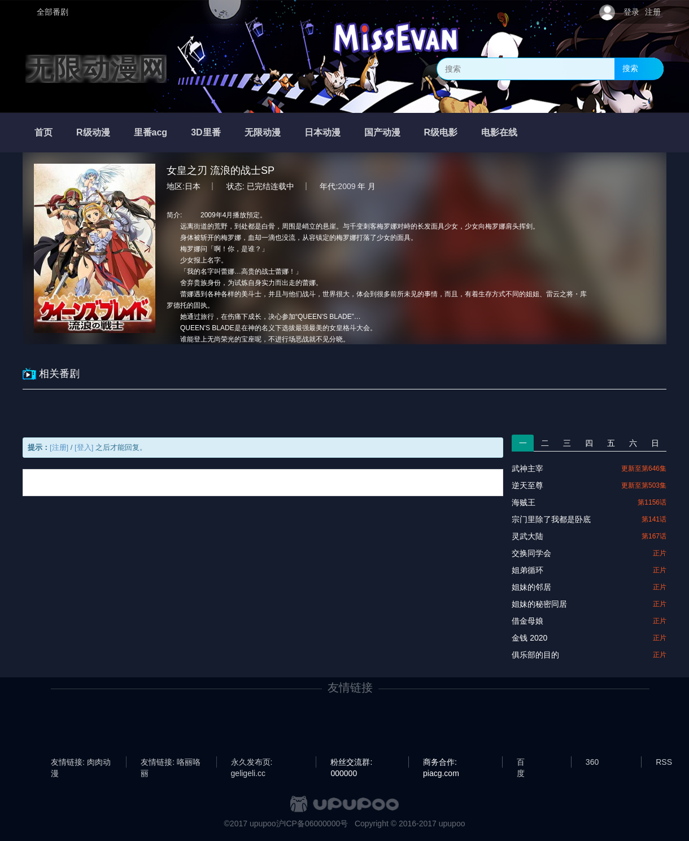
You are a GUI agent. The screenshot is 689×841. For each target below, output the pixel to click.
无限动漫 (263, 132)
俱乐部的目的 (535, 654)
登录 (631, 11)
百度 (521, 762)
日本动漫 (322, 132)
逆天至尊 (527, 485)
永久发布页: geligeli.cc (252, 762)
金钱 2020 (529, 637)
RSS (664, 761)
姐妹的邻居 (531, 587)
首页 (43, 132)
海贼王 (523, 502)
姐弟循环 (527, 570)
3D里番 (205, 132)
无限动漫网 (96, 69)
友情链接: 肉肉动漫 (81, 762)
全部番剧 (52, 11)
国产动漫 (382, 132)
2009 (346, 186)
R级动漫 (93, 132)
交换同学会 (531, 553)
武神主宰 (527, 468)
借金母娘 (527, 620)
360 (592, 761)
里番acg (151, 132)
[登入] (84, 447)
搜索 (630, 68)
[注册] (59, 447)
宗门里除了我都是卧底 (551, 519)
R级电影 (441, 132)
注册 (653, 11)
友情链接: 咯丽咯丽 (170, 762)
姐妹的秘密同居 (539, 603)
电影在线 (499, 132)
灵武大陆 (527, 536)
